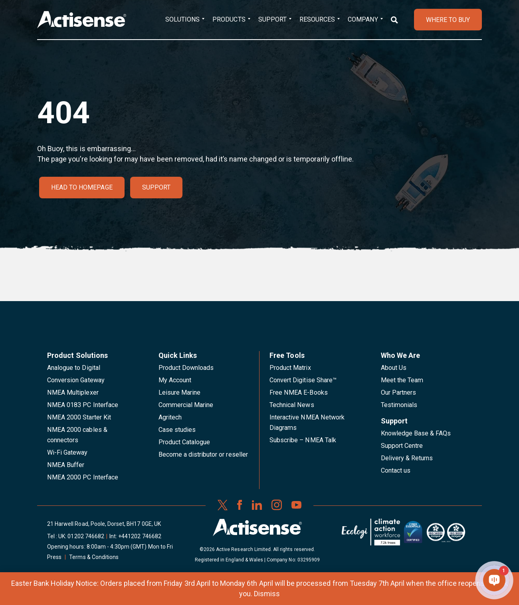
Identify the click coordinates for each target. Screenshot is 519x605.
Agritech (170, 417)
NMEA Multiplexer (73, 392)
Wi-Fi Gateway (67, 452)
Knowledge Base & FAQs (416, 433)
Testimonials (399, 405)
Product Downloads (186, 367)
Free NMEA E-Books (298, 392)
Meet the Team (402, 380)
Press (54, 557)
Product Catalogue (184, 442)
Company (363, 19)
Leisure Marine (179, 392)
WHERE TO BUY (448, 20)
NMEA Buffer (65, 465)
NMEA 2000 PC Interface (82, 477)
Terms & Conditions (94, 557)
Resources (317, 19)
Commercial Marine (186, 405)
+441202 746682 (139, 536)
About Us (393, 367)
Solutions (182, 19)
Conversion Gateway (76, 380)
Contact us (395, 470)
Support (272, 19)
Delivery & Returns (407, 458)
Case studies (177, 429)
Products (228, 19)
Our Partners (398, 392)
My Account (174, 380)
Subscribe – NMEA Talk (302, 440)
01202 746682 (85, 536)
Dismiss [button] (267, 593)
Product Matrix (290, 367)
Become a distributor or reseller (203, 454)
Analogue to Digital (73, 367)
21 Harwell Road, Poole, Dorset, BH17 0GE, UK (104, 524)
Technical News (291, 405)
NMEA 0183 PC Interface (82, 405)
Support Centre (402, 445)
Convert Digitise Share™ (303, 380)
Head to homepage (82, 187)
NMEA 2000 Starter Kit (79, 417)
